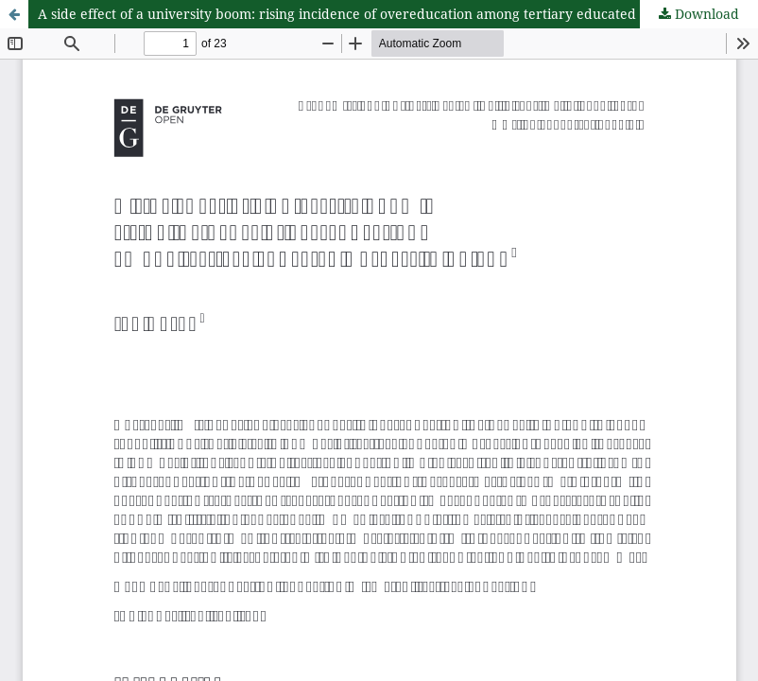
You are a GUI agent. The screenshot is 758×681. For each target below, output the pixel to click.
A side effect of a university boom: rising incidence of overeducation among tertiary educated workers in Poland (397, 14)
